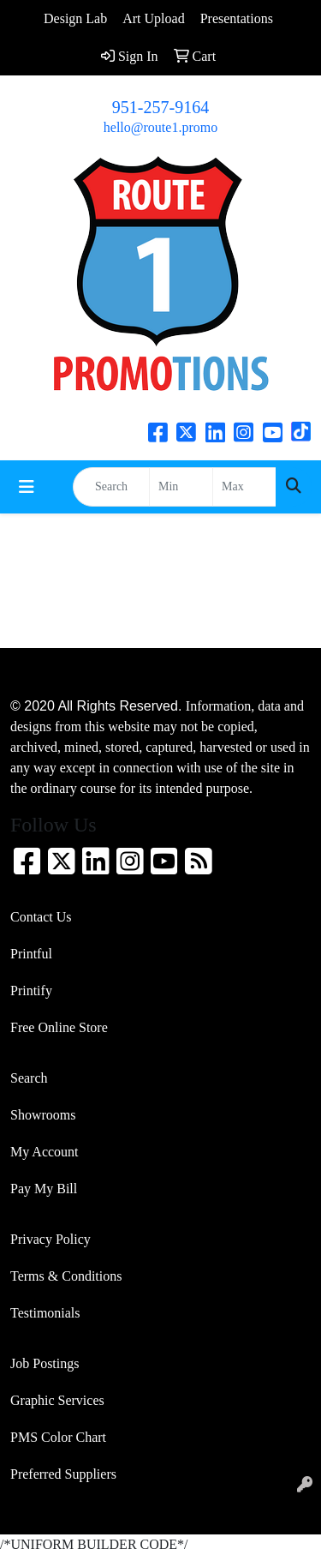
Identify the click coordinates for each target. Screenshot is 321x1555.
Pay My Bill (43, 1188)
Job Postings (44, 1363)
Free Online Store (59, 1027)
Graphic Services (57, 1400)
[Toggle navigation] (27, 487)
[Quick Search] (111, 487)
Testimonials (45, 1313)
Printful (31, 953)
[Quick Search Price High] (244, 487)
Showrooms (42, 1115)
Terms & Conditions (66, 1276)
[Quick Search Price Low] (181, 487)
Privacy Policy (50, 1239)
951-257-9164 (160, 107)
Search (29, 1078)
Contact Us (41, 917)
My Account (44, 1151)
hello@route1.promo (160, 127)
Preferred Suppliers (63, 1474)
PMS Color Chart (58, 1437)
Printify (31, 990)
